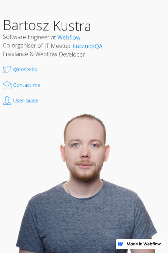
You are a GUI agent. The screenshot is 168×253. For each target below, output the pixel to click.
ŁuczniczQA (87, 46)
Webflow (68, 37)
